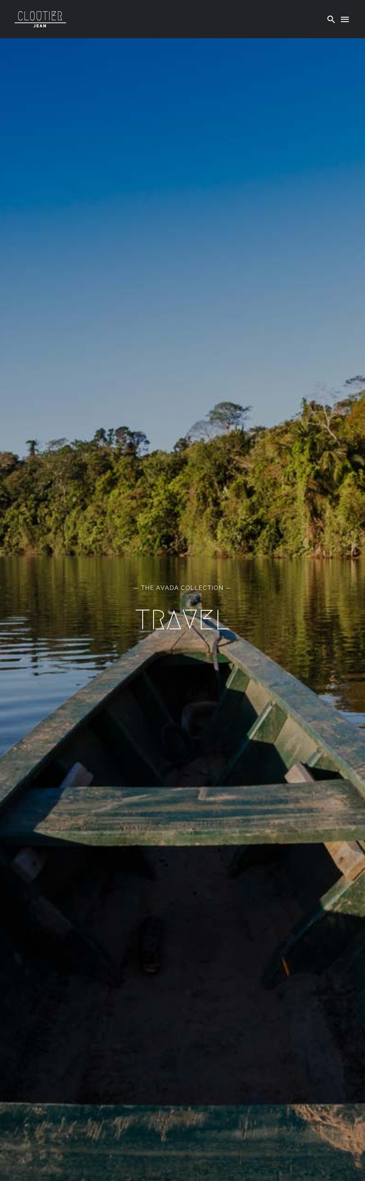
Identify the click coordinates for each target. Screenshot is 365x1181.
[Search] (331, 19)
